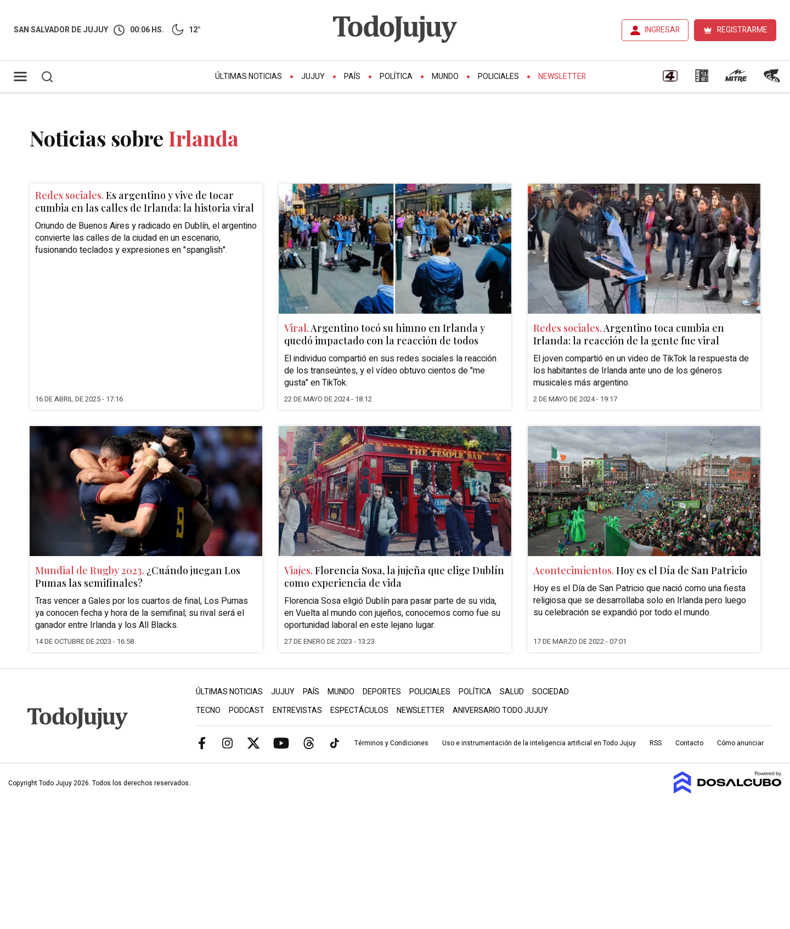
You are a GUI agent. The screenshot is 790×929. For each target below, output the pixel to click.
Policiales (498, 76)
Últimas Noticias (248, 76)
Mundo (445, 76)
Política (396, 76)
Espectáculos (359, 710)
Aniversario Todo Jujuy (500, 710)
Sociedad (550, 692)
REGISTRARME (742, 30)
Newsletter (562, 76)
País (352, 76)
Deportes (382, 692)
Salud (512, 692)
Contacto (689, 743)
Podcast (246, 710)
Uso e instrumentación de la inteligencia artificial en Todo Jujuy (539, 743)
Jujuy (313, 76)
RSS (656, 743)
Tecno (208, 710)
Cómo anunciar (740, 743)
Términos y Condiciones (391, 743)
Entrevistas (297, 710)
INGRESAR (662, 30)
